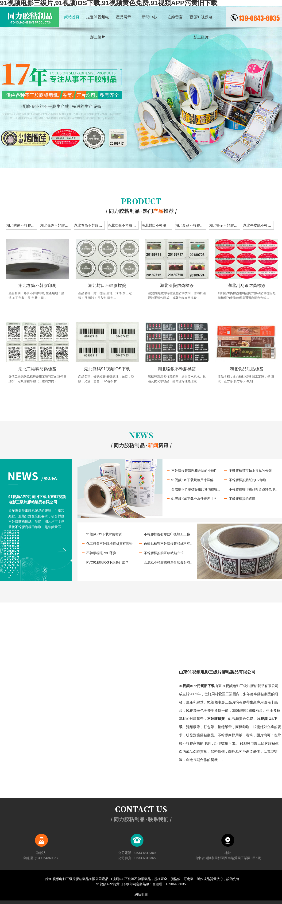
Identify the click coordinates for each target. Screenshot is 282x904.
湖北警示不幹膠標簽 (224, 225)
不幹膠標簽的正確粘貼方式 (163, 553)
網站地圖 (141, 894)
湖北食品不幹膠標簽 (190, 225)
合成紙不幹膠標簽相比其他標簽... (195, 489)
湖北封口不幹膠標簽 (157, 225)
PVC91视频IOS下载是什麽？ (107, 562)
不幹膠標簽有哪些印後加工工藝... (168, 534)
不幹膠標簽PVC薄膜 (101, 553)
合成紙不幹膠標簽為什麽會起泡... (168, 562)
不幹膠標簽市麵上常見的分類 (250, 470)
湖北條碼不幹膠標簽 (55, 225)
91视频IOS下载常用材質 (104, 534)
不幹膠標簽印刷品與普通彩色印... (253, 489)
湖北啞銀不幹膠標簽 (123, 225)
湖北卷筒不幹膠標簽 (89, 225)
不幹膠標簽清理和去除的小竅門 (194, 470)
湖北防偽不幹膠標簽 (21, 225)
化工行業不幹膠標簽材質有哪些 (109, 543)
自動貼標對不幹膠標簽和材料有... (168, 543)
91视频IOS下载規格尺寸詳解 (192, 480)
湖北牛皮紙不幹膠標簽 (258, 225)
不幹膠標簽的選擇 (242, 499)
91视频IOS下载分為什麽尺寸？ (194, 499)
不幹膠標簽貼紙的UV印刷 (247, 480)
